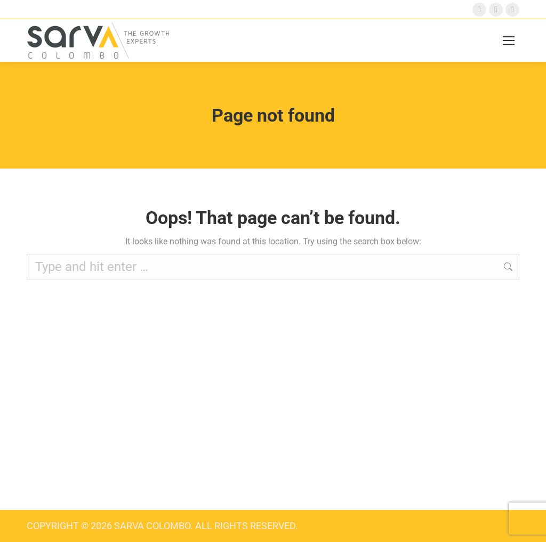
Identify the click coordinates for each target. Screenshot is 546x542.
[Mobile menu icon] (508, 40)
